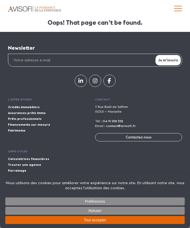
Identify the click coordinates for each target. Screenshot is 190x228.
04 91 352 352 (113, 121)
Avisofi (34, 8)
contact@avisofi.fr (121, 126)
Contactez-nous (138, 137)
